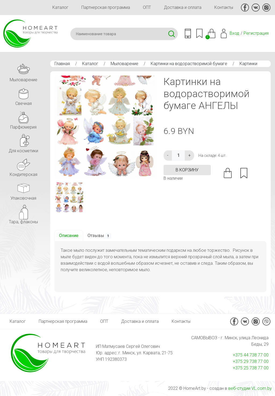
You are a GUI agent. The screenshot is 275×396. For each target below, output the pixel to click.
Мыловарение (124, 63)
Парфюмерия (23, 119)
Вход (234, 33)
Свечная (23, 95)
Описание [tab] (68, 235)
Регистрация (256, 33)
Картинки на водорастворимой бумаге (189, 63)
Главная (62, 63)
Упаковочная (23, 190)
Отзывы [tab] (99, 236)
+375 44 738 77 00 (251, 355)
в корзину (187, 169)
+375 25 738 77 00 (251, 367)
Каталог (60, 7)
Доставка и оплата (182, 7)
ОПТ (147, 7)
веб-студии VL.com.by (250, 388)
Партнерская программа (105, 7)
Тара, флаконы (23, 213)
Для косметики (23, 142)
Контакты (223, 7)
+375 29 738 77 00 (251, 361)
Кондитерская (23, 166)
